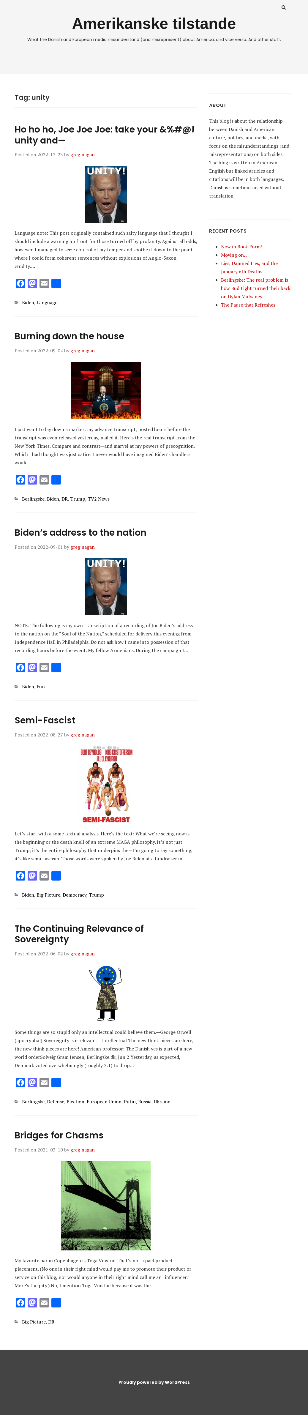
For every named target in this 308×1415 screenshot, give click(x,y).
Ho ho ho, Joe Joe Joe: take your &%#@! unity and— (105, 135)
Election (75, 1101)
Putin (130, 1101)
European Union (104, 1101)
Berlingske (33, 499)
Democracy (74, 895)
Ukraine (162, 1101)
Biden (28, 302)
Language (47, 302)
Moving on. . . (235, 255)
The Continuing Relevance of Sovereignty (79, 934)
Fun (41, 686)
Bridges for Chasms (59, 1135)
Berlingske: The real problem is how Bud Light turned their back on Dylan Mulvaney (255, 288)
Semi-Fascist (45, 720)
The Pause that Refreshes (248, 305)
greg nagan (82, 154)
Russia (144, 1101)
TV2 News (99, 499)
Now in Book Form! (241, 246)
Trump (77, 499)
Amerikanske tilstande (154, 23)
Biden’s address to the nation (80, 532)
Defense (55, 1101)
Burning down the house (69, 336)
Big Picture (48, 895)
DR (64, 499)
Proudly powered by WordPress (154, 1382)
